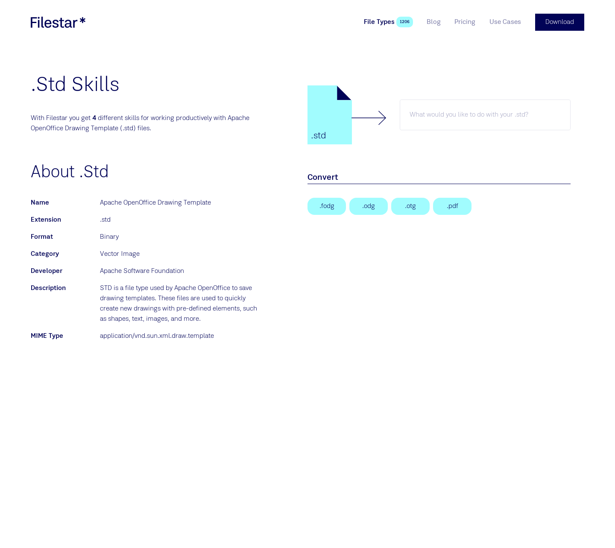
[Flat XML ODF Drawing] (327, 206)
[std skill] (485, 115)
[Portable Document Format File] (452, 206)
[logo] (58, 22)
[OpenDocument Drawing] (368, 206)
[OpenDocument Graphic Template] (410, 206)
